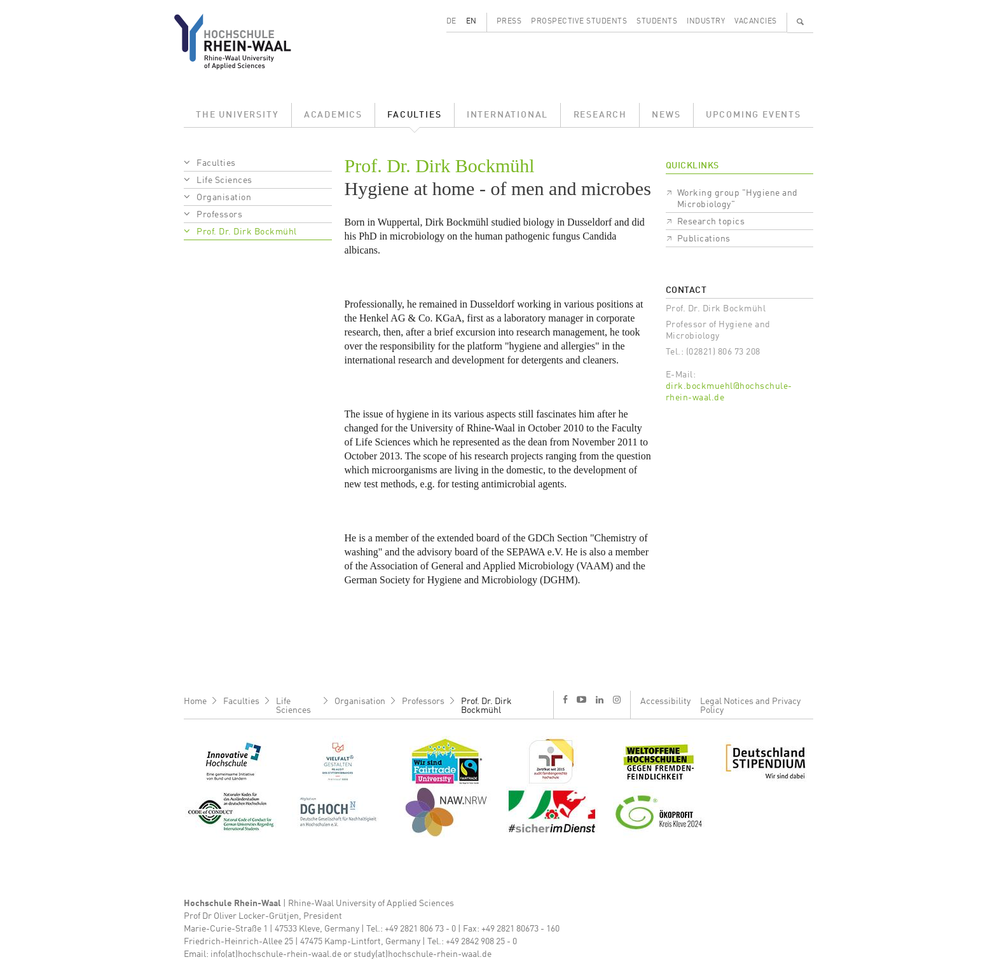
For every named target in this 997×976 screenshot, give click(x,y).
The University (237, 115)
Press (509, 21)
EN (471, 21)
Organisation (223, 197)
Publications (704, 238)
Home (195, 701)
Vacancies (755, 21)
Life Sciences (224, 180)
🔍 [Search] (800, 21)
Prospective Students (579, 21)
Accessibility (665, 701)
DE (451, 21)
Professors (219, 214)
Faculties (414, 115)
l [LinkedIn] (599, 699)
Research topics (711, 221)
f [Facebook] (565, 699)
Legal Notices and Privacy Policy (750, 706)
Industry (706, 21)
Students (656, 21)
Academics (333, 115)
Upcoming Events (753, 115)
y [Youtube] (581, 699)
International (507, 115)
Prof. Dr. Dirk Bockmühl (246, 231)
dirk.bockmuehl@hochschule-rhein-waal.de (729, 392)
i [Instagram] (617, 699)
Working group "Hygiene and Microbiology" (737, 199)
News (666, 115)
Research (600, 115)
